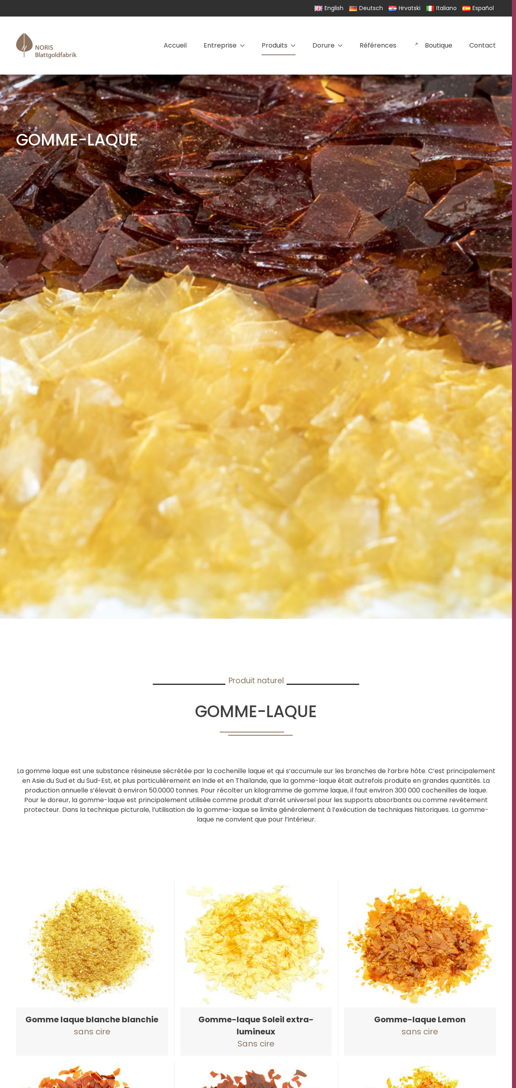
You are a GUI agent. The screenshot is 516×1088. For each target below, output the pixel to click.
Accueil (175, 45)
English (328, 8)
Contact (482, 45)
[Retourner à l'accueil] (46, 45)
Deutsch (366, 8)
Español (478, 8)
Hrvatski (404, 8)
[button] (92, 968)
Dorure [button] (327, 45)
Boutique (432, 45)
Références (378, 45)
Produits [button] (278, 45)
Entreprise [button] (224, 45)
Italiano (441, 8)
